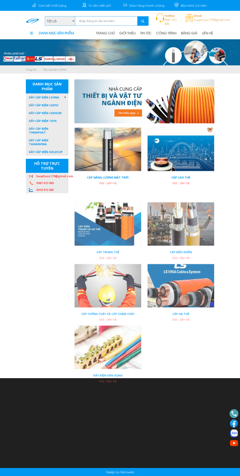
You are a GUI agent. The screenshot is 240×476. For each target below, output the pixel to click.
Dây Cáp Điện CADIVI (43, 105)
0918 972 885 (45, 190)
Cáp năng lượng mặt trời (108, 180)
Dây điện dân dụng (108, 394)
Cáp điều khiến (181, 271)
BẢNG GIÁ (189, 33)
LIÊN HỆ (207, 33)
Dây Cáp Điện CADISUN (45, 113)
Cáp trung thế (107, 271)
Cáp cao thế (180, 180)
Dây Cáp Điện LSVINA (54, 69)
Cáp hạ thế (180, 333)
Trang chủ (31, 69)
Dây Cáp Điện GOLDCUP (46, 152)
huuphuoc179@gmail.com (52, 176)
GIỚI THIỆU (127, 33)
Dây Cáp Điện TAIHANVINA (38, 142)
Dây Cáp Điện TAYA (43, 121)
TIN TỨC (146, 33)
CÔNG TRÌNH (166, 33)
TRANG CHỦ (105, 33)
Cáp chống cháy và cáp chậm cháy (108, 333)
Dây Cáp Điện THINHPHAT (38, 130)
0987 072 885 (45, 183)
